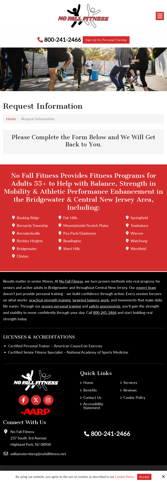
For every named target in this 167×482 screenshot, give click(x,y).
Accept (144, 477)
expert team (146, 287)
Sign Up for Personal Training (107, 40)
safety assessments (104, 306)
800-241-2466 (55, 40)
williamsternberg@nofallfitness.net (38, 454)
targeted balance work (90, 300)
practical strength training (50, 300)
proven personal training (61, 306)
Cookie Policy (124, 477)
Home (11, 119)
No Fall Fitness (71, 281)
